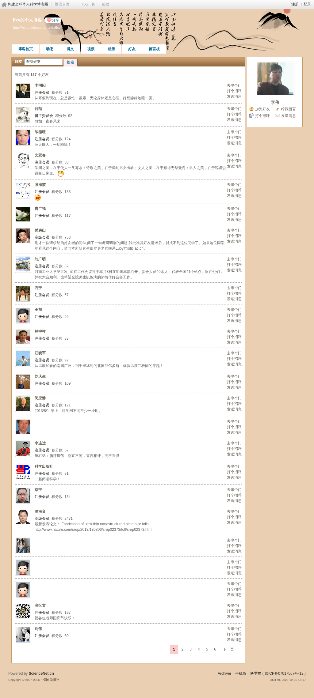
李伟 (275, 102)
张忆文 (40, 605)
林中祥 (40, 331)
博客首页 (25, 49)
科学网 (255, 673)
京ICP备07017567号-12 (284, 673)
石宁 (38, 288)
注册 (295, 4)
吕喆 (38, 109)
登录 (307, 4)
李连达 (40, 443)
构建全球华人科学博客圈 (28, 4)
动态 (49, 49)
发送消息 (234, 96)
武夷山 (40, 230)
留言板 (154, 49)
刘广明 (40, 259)
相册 (111, 49)
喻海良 (40, 511)
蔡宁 (38, 490)
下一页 (228, 649)
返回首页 (62, 4)
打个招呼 (234, 91)
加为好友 (262, 109)
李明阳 (40, 85)
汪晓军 (40, 353)
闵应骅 (40, 398)
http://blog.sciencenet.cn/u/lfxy (37, 27)
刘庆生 (40, 376)
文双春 (40, 155)
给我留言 (288, 109)
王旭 (38, 309)
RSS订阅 (88, 4)
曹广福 (40, 208)
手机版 (240, 673)
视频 (90, 49)
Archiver (224, 673)
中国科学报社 (50, 679)
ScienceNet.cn (41, 673)
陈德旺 (40, 132)
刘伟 (38, 629)
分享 (55, 20)
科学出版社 (44, 466)
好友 (132, 49)
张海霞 (40, 185)
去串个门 (234, 85)
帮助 (105, 4)
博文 (70, 49)
